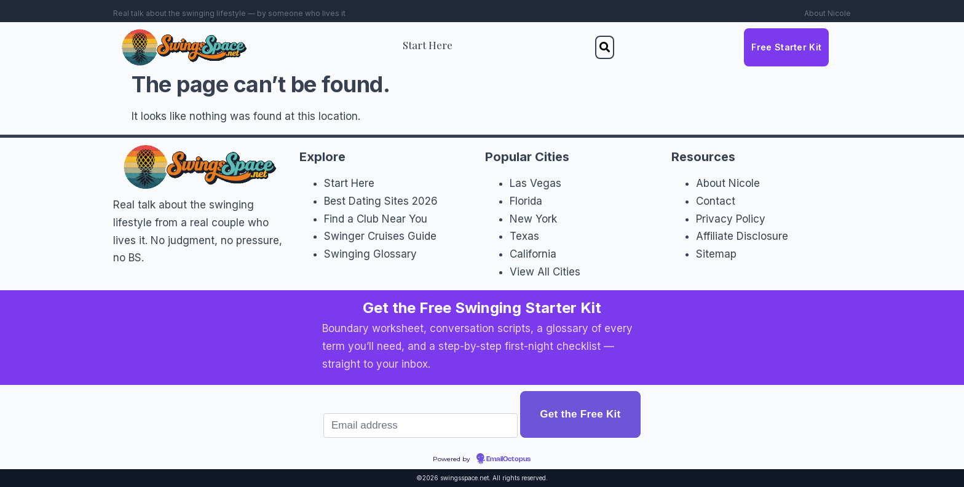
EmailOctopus (508, 459)
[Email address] (420, 425)
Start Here (427, 45)
